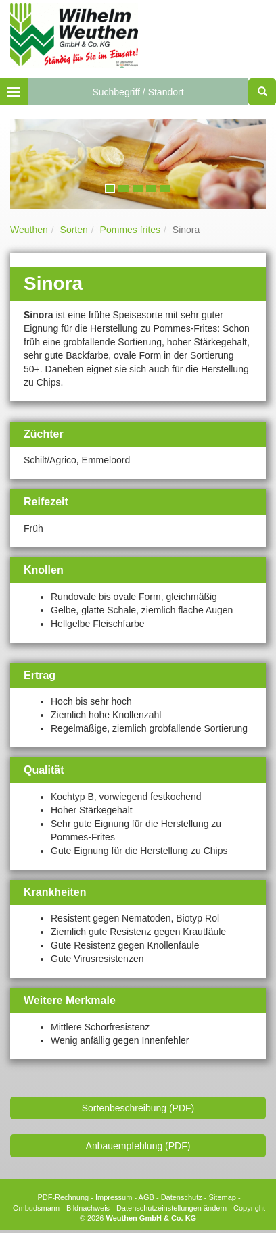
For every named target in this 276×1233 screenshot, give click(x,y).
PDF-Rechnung (63, 1197)
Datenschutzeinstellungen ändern (171, 1208)
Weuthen (29, 229)
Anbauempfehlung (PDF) (138, 1145)
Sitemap (222, 1197)
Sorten (74, 229)
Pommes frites (130, 229)
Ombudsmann (36, 1208)
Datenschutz (181, 1197)
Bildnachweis (88, 1208)
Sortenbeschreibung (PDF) (138, 1108)
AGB (146, 1197)
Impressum (113, 1197)
